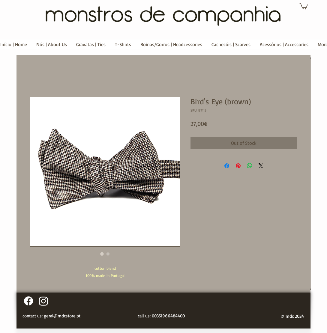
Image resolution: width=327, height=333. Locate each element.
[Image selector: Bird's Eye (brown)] (102, 254)
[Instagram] (44, 301)
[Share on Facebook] (226, 165)
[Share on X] (261, 165)
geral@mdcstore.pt (62, 316)
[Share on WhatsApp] (249, 165)
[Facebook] (28, 301)
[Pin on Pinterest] (238, 165)
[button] (303, 5)
